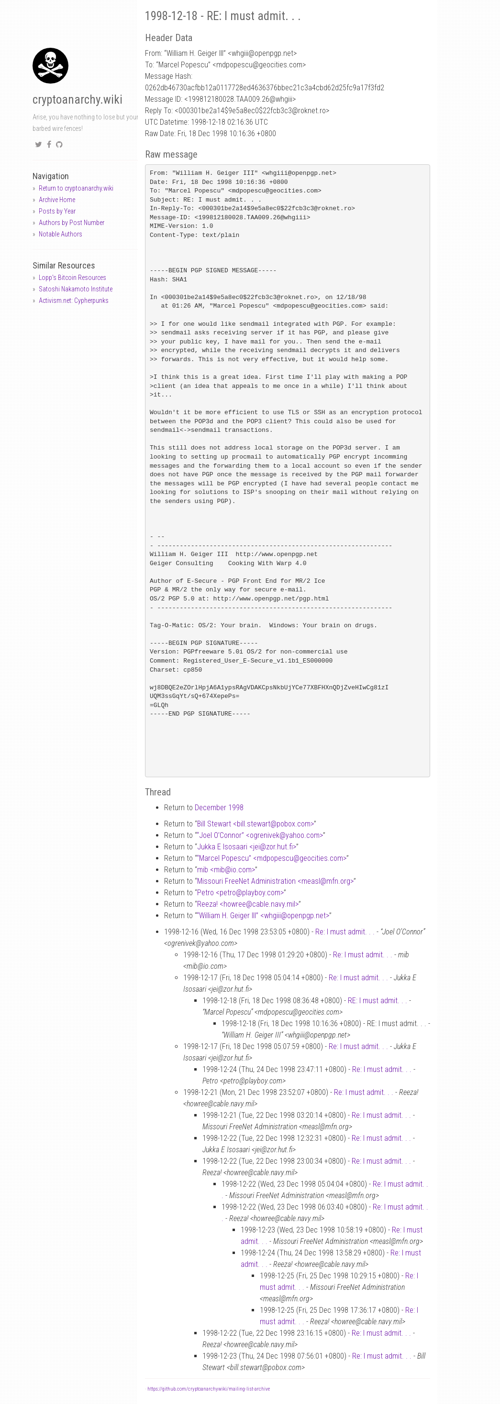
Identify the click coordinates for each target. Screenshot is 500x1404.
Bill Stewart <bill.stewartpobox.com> (255, 823)
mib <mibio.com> (226, 869)
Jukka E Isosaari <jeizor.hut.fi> (246, 846)
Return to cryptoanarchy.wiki (76, 188)
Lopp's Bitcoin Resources (72, 277)
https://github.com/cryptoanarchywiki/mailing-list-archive (208, 1389)
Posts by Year (57, 211)
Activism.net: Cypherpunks (74, 300)
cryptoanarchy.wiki (77, 100)
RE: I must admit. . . (377, 1000)
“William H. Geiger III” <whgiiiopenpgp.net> (263, 915)
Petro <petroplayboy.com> (240, 892)
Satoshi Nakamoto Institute (75, 289)
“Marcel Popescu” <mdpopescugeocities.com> (271, 858)
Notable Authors (60, 234)
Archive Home (57, 200)
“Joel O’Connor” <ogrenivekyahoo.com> (260, 835)
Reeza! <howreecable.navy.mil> (248, 904)
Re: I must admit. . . (345, 931)
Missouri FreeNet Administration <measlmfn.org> (275, 881)
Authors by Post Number (71, 222)
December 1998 (219, 807)
